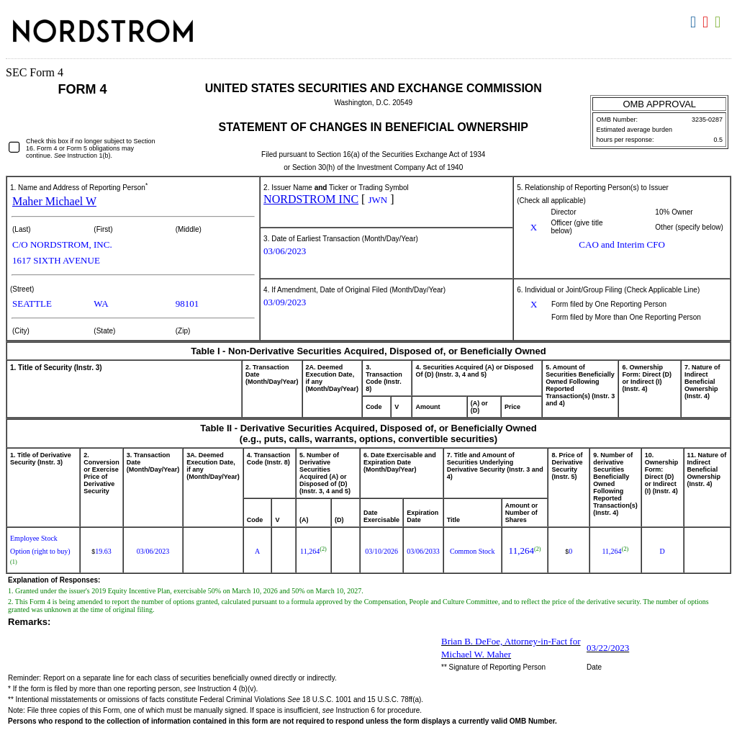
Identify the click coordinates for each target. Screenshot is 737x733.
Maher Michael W (54, 201)
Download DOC (695, 22)
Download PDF (707, 22)
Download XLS (719, 22)
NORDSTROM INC (310, 199)
